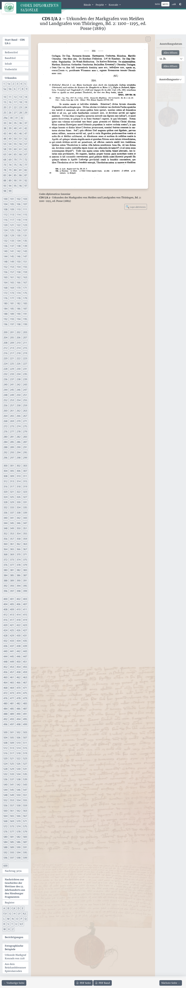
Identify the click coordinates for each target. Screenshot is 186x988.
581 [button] (12, 836)
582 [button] (18, 836)
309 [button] (12, 476)
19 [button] (25, 102)
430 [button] (18, 635)
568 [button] (5, 821)
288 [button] (5, 447)
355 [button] (25, 533)
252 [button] (5, 400)
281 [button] (12, 436)
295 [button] (25, 452)
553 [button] (12, 800)
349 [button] (12, 528)
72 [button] (25, 159)
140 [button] (5, 251)
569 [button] (12, 821)
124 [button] (5, 230)
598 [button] (18, 857)
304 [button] (5, 470)
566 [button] (18, 816)
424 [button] (5, 630)
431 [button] (25, 635)
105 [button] (12, 204)
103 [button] (25, 199)
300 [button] (5, 465)
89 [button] (10, 180)
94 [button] (10, 185)
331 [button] (25, 502)
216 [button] (5, 353)
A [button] (4, 908)
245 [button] (12, 389)
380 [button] (5, 570)
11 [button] (10, 97)
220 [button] (5, 358)
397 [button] (12, 591)
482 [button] (18, 703)
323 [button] (25, 491)
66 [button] (20, 154)
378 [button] (18, 564)
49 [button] (10, 138)
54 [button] (10, 144)
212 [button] (5, 348)
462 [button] (18, 677)
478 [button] (18, 698)
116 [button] (5, 219)
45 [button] (15, 133)
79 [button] (10, 170)
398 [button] (18, 591)
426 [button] (18, 630)
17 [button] (15, 102)
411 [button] (25, 609)
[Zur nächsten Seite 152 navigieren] (170, 983)
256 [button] (5, 405)
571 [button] (25, 821)
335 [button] (25, 507)
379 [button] (25, 564)
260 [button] (5, 410)
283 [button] (25, 436)
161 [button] (12, 277)
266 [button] (18, 415)
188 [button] (5, 313)
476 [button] (5, 698)
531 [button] (25, 768)
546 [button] (18, 789)
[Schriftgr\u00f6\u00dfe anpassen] (174, 4)
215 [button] (25, 348)
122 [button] (18, 225)
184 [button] (5, 308)
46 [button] (20, 133)
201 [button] (12, 332)
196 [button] (5, 324)
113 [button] (12, 214)
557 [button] (12, 805)
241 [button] (12, 384)
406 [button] (18, 604)
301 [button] (12, 465)
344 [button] (5, 523)
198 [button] (18, 324)
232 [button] (5, 374)
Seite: (158, 4)
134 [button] (18, 240)
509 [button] (12, 742)
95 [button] (15, 185)
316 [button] (5, 486)
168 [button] (5, 287)
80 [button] (15, 170)
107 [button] (25, 204)
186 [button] (18, 308)
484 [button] (5, 708)
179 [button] (25, 298)
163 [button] (25, 277)
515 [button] (25, 748)
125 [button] (12, 230)
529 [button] (12, 768)
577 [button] (12, 831)
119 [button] (25, 219)
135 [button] (25, 240)
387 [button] (25, 575)
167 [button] (25, 282)
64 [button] (10, 154)
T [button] (12, 924)
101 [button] (12, 199)
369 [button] (12, 554)
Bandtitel (10, 58)
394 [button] (18, 585)
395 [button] (25, 585)
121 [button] (12, 225)
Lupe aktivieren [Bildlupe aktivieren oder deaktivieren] (136, 207)
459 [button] (25, 672)
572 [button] (5, 826)
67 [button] (25, 154)
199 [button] (25, 324)
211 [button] (25, 342)
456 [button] (5, 672)
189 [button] (12, 313)
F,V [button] (5, 913)
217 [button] (12, 353)
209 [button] (12, 342)
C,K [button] (13, 908)
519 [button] (25, 753)
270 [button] (18, 421)
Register (9, 902)
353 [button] (12, 533)
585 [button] (12, 842)
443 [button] (25, 651)
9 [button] (26, 89)
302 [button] (18, 465)
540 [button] (5, 784)
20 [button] (4, 107)
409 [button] (12, 609)
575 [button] (25, 826)
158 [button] (18, 272)
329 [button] (12, 502)
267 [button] (25, 415)
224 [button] (5, 363)
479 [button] (25, 698)
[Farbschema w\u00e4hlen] (180, 4)
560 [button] (5, 810)
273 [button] (12, 426)
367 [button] (25, 549)
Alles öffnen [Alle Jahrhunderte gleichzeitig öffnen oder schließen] (170, 52)
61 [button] (20, 149)
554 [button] (18, 800)
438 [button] (18, 646)
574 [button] (18, 826)
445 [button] (12, 656)
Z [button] (13, 929)
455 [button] (25, 666)
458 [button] (18, 672)
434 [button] (18, 640)
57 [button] (25, 144)
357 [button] (12, 538)
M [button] (8, 918)
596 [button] (5, 857)
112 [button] (5, 214)
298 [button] (18, 457)
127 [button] (25, 230)
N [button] (13, 918)
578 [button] (18, 831)
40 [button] (15, 128)
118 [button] (18, 219)
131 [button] (25, 235)
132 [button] (5, 240)
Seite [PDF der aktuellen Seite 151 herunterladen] (83, 983)
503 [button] (25, 732)
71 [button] (20, 159)
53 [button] (4, 144)
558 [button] (18, 805)
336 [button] (5, 512)
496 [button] (5, 724)
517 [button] (12, 753)
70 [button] (15, 159)
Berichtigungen (14, 937)
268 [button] (5, 421)
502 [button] (18, 732)
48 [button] (4, 138)
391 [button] (25, 580)
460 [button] (5, 677)
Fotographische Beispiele (14, 947)
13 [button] (20, 97)
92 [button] (25, 180)
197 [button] (12, 324)
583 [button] (25, 836)
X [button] (9, 929)
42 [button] (25, 128)
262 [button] (18, 410)
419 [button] (25, 619)
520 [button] (5, 758)
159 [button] (25, 272)
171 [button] (25, 287)
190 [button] (18, 313)
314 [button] (18, 481)
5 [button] (25, 83)
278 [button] (18, 431)
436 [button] (5, 646)
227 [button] (25, 363)
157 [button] (12, 272)
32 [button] (21, 117)
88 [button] (4, 180)
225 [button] (12, 363)
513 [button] (12, 748)
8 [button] (22, 89)
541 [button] (12, 784)
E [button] (22, 908)
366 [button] (18, 549)
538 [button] (18, 779)
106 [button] (18, 204)
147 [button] (25, 256)
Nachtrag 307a (13, 870)
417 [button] (12, 619)
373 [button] (12, 559)
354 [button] (18, 533)
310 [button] (18, 476)
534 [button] (18, 774)
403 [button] (25, 599)
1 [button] (4, 83)
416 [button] (5, 619)
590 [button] (18, 847)
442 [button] (18, 651)
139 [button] (25, 246)
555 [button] (25, 800)
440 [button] (5, 651)
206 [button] (18, 337)
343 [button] (25, 517)
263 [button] (25, 410)
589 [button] (12, 847)
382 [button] (18, 570)
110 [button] (18, 209)
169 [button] (12, 287)
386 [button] (18, 575)
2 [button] (13, 83)
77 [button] (25, 164)
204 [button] (5, 337)
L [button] (4, 918)
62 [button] (25, 149)
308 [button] (5, 476)
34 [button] (10, 123)
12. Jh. (163, 58)
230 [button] (18, 368)
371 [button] (25, 554)
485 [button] (12, 708)
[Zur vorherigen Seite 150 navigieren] (14, 983)
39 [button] (10, 128)
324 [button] (5, 497)
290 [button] (18, 447)
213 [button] (12, 348)
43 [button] (4, 133)
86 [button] (20, 175)
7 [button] (18, 89)
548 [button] (5, 795)
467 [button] (25, 682)
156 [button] (5, 272)
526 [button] (18, 763)
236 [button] (5, 379)
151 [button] (25, 261)
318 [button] (18, 486)
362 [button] (18, 544)
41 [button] (20, 128)
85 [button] (15, 175)
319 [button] (25, 486)
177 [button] (12, 298)
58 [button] (4, 149)
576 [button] (5, 831)
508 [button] (5, 742)
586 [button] (18, 842)
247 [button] (25, 389)
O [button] (17, 918)
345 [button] (12, 523)
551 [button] (25, 795)
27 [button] (15, 112)
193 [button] (12, 319)
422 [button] (18, 625)
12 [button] (15, 97)
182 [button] (18, 303)
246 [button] (18, 389)
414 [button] (18, 614)
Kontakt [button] (114, 4)
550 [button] (18, 795)
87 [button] (25, 175)
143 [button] (25, 251)
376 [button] (5, 564)
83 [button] (4, 175)
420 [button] (5, 625)
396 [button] (5, 591)
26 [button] (10, 112)
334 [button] (18, 507)
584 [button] (5, 842)
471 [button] (25, 687)
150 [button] (18, 261)
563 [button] (25, 810)
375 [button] (25, 559)
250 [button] (18, 395)
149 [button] (12, 261)
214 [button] (18, 348)
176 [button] (5, 298)
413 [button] (12, 614)
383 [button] (25, 570)
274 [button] (18, 426)
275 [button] (25, 426)
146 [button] (18, 256)
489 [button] (12, 713)
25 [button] (4, 112)
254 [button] (18, 400)
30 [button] (11, 117)
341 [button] (12, 517)
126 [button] (18, 230)
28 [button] (20, 112)
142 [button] (18, 251)
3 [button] (17, 83)
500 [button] (5, 732)
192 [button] (5, 319)
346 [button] (18, 523)
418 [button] (18, 619)
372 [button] (5, 559)
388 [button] (5, 580)
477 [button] (12, 698)
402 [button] (18, 599)
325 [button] (12, 497)
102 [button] (18, 199)
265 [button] (12, 415)
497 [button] (12, 724)
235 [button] (25, 374)
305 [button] (12, 470)
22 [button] (15, 107)
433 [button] (12, 640)
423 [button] (25, 625)
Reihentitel (11, 52)
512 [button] (5, 748)
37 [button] (25, 123)
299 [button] (25, 457)
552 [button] (5, 800)
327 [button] (25, 497)
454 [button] (18, 666)
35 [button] (15, 123)
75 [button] (15, 164)
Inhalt (8, 63)
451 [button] (25, 661)
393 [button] (12, 585)
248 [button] (5, 395)
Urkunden (11, 77)
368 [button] (5, 554)
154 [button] (18, 266)
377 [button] (12, 564)
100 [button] (5, 199)
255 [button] (25, 400)
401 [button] (12, 599)
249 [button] (12, 395)
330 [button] (18, 502)
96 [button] (20, 185)
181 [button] (12, 303)
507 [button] (25, 737)
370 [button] (18, 554)
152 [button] (5, 266)
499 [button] (25, 724)
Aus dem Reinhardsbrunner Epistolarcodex (15, 967)
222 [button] (18, 358)
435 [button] (25, 640)
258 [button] (18, 405)
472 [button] (5, 693)
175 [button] (25, 293)
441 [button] (12, 651)
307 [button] (25, 470)
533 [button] (12, 774)
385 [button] (12, 575)
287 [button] (25, 442)
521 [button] (12, 758)
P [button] (21, 918)
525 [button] (12, 763)
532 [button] (5, 774)
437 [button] (12, 646)
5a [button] (4, 89)
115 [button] (25, 214)
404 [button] (5, 604)
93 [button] (4, 185)
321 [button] (12, 491)
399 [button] (25, 591)
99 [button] (10, 191)
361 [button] (12, 544)
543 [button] (25, 784)
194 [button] (18, 319)
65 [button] (15, 154)
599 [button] (25, 857)
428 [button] (5, 635)
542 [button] (18, 784)
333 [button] (12, 507)
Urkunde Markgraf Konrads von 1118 (15, 956)
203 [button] (25, 332)
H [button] (14, 913)
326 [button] (18, 497)
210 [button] (18, 342)
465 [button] (12, 682)
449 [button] (12, 661)
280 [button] (5, 436)
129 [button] (12, 235)
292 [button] (5, 452)
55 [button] (15, 144)
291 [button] (25, 447)
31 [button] (16, 117)
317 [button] (12, 486)
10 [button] (4, 97)
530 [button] (18, 768)
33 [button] (4, 123)
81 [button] (20, 170)
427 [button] (25, 630)
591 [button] (25, 847)
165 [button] (12, 282)
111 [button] (25, 209)
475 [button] (25, 693)
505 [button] (12, 737)
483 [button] (25, 703)
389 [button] (12, 580)
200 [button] (5, 332)
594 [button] (18, 852)
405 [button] (12, 604)
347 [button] (25, 523)
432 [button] (5, 640)
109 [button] (12, 209)
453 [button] (12, 666)
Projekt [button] (100, 4)
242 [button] (18, 384)
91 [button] (20, 180)
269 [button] (12, 421)
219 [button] (25, 353)
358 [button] (18, 538)
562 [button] (18, 810)
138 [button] (18, 246)
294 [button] (18, 452)
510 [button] (18, 742)
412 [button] (5, 614)
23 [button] (20, 107)
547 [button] (25, 789)
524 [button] (5, 763)
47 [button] (25, 133)
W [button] (4, 929)
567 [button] (25, 816)
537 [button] (12, 779)
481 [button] (12, 703)
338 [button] (18, 512)
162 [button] (18, 277)
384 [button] (5, 575)
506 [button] (18, 737)
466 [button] (18, 682)
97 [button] (25, 185)
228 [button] (5, 368)
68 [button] (4, 159)
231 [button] (25, 368)
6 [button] (14, 89)
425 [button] (12, 630)
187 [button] (25, 308)
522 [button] (18, 758)
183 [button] (25, 303)
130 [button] (18, 235)
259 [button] (25, 405)
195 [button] (25, 319)
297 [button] (12, 457)
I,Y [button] (19, 913)
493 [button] (12, 719)
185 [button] (12, 308)
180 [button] (5, 303)
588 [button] (5, 847)
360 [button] (5, 544)
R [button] (4, 924)
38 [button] (4, 128)
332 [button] (5, 507)
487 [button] (25, 708)
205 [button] (12, 337)
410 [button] (18, 609)
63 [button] (4, 154)
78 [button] (4, 170)
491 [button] (25, 713)
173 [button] (12, 293)
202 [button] (18, 332)
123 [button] (25, 225)
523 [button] (25, 758)
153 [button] (12, 266)
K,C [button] (25, 913)
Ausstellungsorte (169, 79)
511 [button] (25, 742)
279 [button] (25, 431)
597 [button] (12, 857)
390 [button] (18, 580)
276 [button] (5, 431)
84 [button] (10, 175)
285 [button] (12, 442)
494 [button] (18, 719)
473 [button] (12, 693)
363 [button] (25, 544)
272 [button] (5, 426)
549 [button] (12, 795)
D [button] (18, 908)
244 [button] (5, 389)
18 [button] (20, 102)
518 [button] (18, 753)
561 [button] (12, 810)
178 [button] (18, 298)
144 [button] (5, 256)
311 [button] (25, 476)
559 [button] (25, 805)
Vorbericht (11, 69)
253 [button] (12, 400)
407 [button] (25, 604)
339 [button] (25, 512)
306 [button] (18, 470)
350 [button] (18, 528)
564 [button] (5, 816)
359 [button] (25, 538)
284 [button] (5, 442)
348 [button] (5, 528)
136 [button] (5, 246)
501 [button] (12, 732)
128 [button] (5, 235)
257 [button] (12, 405)
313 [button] (12, 481)
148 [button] (5, 261)
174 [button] (18, 293)
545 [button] (12, 789)
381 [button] (12, 570)
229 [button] (12, 368)
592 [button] (5, 852)
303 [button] (25, 465)
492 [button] (5, 719)
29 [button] (25, 112)
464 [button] (5, 682)
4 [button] (21, 83)
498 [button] (18, 724)
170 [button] (18, 287)
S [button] (8, 924)
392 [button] (5, 585)
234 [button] (18, 374)
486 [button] (18, 708)
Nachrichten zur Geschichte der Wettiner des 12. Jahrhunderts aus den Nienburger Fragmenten (15, 888)
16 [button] (10, 102)
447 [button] (25, 656)
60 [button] (15, 149)
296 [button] (5, 457)
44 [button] (10, 133)
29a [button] (5, 117)
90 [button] (15, 180)
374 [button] (18, 559)
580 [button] (5, 836)
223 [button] (25, 358)
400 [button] (5, 599)
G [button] (10, 913)
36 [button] (20, 123)
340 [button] (5, 517)
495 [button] (25, 719)
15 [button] (4, 102)
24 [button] (25, 107)
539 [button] (25, 779)
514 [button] (18, 748)
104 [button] (5, 204)
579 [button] (25, 831)
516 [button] (5, 753)
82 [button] (25, 170)
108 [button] (5, 209)
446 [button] (18, 656)
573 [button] (12, 826)
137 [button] (12, 246)
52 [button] (25, 138)
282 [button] (18, 436)
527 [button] (25, 763)
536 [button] (5, 779)
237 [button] (12, 379)
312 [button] (5, 481)
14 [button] (25, 97)
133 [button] (12, 240)
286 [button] (18, 442)
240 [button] (5, 384)
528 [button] (5, 768)
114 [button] (18, 214)
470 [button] (18, 687)
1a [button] (8, 83)
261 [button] (12, 410)
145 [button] (12, 256)
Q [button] (25, 918)
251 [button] (25, 395)
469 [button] (12, 687)
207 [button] (25, 337)
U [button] (16, 924)
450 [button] (18, 661)
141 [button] (12, 251)
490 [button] (18, 713)
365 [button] (12, 549)
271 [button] (25, 421)
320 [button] (5, 491)
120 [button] (5, 225)
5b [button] (10, 89)
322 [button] (18, 491)
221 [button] (12, 358)
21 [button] (10, 107)
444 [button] (5, 656)
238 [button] (18, 379)
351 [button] (25, 528)
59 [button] (10, 149)
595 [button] (25, 852)
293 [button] (12, 452)
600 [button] (5, 865)
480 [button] (5, 703)
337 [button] (12, 512)
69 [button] (10, 159)
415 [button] (25, 614)
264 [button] (5, 415)
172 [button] (5, 293)
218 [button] (18, 353)
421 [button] (12, 625)
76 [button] (20, 164)
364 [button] (5, 549)
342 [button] (18, 517)
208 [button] (5, 342)
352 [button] (5, 533)
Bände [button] (88, 4)
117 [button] (12, 219)
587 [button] (25, 842)
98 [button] (4, 191)
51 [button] (20, 138)
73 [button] (4, 164)
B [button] (8, 908)
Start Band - (15, 41)
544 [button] (5, 789)
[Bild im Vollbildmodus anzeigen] (148, 39)
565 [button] (12, 816)
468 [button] (5, 687)
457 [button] (12, 672)
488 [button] (5, 713)
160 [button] (5, 277)
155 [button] (25, 266)
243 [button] (25, 384)
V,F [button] (21, 924)
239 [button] (25, 379)
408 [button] (5, 609)
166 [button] (18, 282)
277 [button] (12, 431)
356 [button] (5, 538)
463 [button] (25, 677)
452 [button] (5, 666)
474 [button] (18, 693)
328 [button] (5, 502)
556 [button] (5, 805)
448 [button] (5, 661)
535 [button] (25, 774)
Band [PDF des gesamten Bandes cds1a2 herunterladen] (102, 983)
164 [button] (5, 282)
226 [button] (18, 363)
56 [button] (20, 144)
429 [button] (12, 635)
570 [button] (18, 821)
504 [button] (5, 737)
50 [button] (15, 138)
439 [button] (25, 646)
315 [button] (25, 481)
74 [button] (10, 164)
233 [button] (12, 374)
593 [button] (12, 852)
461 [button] (12, 677)
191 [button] (25, 313)
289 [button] (12, 447)
